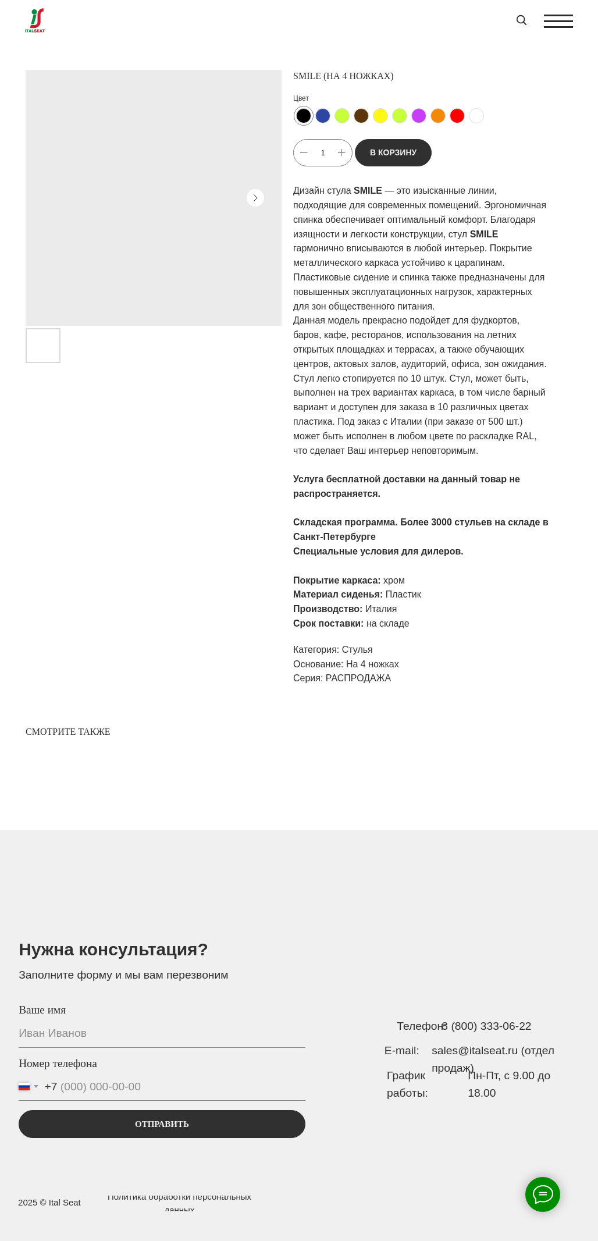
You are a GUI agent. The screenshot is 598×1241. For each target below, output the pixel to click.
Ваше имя (42, 1010)
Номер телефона (58, 1063)
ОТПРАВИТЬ (162, 1124)
